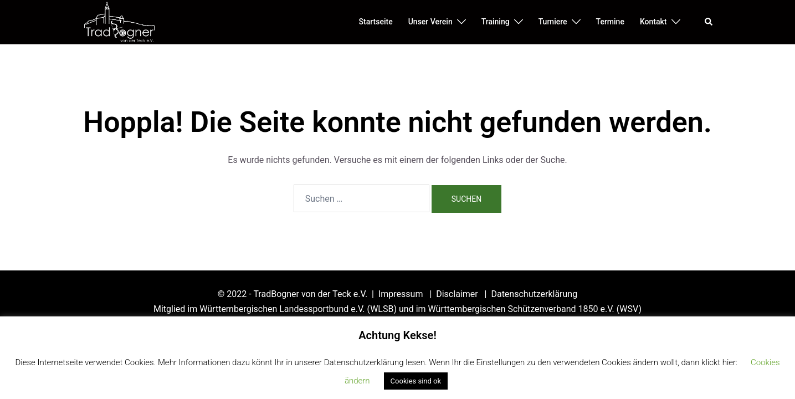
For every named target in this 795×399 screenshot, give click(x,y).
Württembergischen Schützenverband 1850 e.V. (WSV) (535, 309)
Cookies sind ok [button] (416, 381)
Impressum (401, 294)
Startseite (376, 21)
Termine (610, 21)
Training (495, 21)
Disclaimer (458, 294)
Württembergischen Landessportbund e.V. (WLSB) (298, 309)
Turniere (552, 21)
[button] (709, 22)
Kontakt (653, 21)
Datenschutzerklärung (534, 294)
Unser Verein (430, 21)
